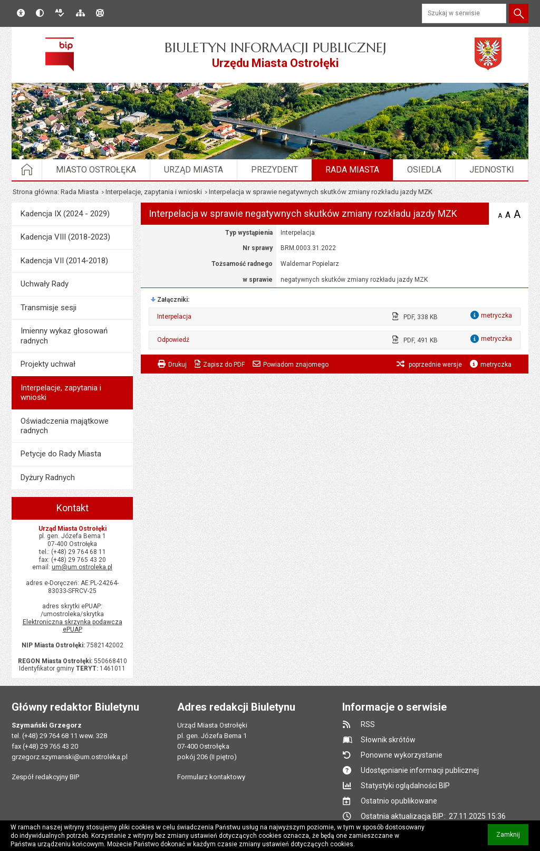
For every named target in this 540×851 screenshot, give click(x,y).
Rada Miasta (352, 170)
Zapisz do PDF (224, 364)
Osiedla (424, 170)
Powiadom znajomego (296, 364)
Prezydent (274, 170)
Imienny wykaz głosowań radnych (64, 335)
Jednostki (491, 170)
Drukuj (177, 364)
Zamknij (512, 838)
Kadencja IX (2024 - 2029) (65, 213)
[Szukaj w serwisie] (464, 13)
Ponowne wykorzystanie (401, 755)
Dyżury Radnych (48, 477)
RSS (368, 724)
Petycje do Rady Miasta (61, 453)
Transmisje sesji (48, 307)
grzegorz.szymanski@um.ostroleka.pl (70, 757)
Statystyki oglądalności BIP (405, 785)
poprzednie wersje (434, 364)
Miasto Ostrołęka (96, 170)
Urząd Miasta (193, 170)
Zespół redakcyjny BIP (45, 777)
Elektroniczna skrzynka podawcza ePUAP (72, 626)
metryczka (496, 364)
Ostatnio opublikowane (399, 801)
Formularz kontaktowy (211, 777)
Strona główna (35, 192)
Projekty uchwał (48, 364)
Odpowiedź (173, 339)
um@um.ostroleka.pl (82, 567)
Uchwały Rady (45, 284)
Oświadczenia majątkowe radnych (65, 425)
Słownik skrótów (388, 739)
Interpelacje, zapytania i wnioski (153, 192)
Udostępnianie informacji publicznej (420, 770)
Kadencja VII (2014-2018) (64, 260)
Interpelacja (174, 316)
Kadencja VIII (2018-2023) (65, 237)
